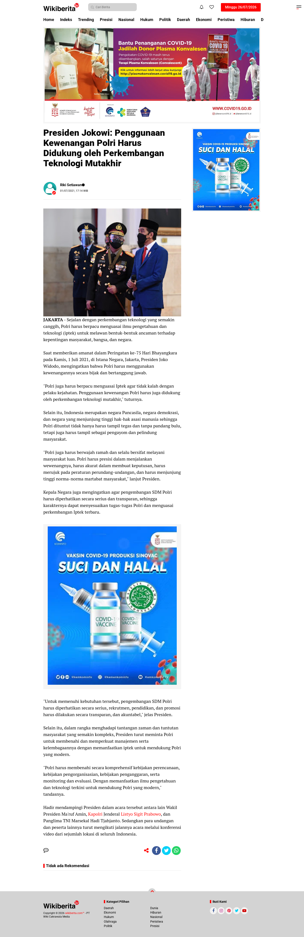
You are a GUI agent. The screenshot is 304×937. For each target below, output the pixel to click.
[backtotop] (152, 892)
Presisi (106, 19)
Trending (86, 19)
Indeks (66, 19)
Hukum (146, 19)
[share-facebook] (156, 850)
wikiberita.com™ (74, 913)
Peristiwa (226, 19)
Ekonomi (204, 19)
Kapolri (95, 814)
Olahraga (110, 921)
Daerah (183, 19)
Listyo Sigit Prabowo (140, 814)
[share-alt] (146, 850)
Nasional (126, 19)
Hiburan (248, 19)
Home (48, 19)
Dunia (154, 908)
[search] (112, 7)
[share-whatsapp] (176, 850)
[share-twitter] (166, 850)
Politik (165, 19)
